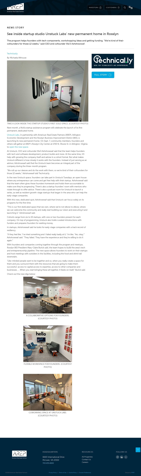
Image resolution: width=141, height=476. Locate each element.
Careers (85, 462)
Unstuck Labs (13, 135)
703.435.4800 (48, 463)
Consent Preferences (85, 472)
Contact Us (86, 459)
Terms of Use (62, 472)
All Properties (87, 457)
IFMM (132, 472)
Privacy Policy (53, 472)
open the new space (18, 147)
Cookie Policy (73, 472)
